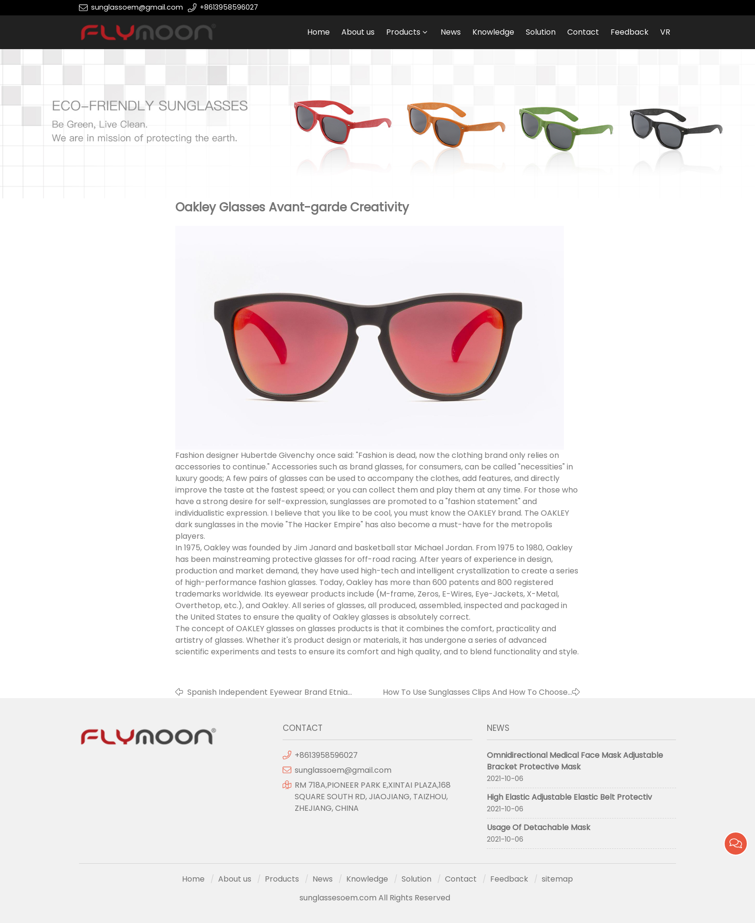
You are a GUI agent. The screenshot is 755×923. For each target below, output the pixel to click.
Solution (541, 32)
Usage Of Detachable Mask (538, 827)
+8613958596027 (229, 7)
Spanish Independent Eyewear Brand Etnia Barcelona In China (267, 692)
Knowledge (493, 32)
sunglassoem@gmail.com (137, 7)
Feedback (630, 32)
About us (358, 32)
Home (318, 32)
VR (665, 32)
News (451, 32)
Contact (583, 32)
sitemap (557, 878)
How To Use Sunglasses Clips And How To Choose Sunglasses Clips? (475, 692)
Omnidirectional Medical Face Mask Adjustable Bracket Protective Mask (575, 761)
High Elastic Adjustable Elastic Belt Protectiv (569, 797)
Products (403, 32)
